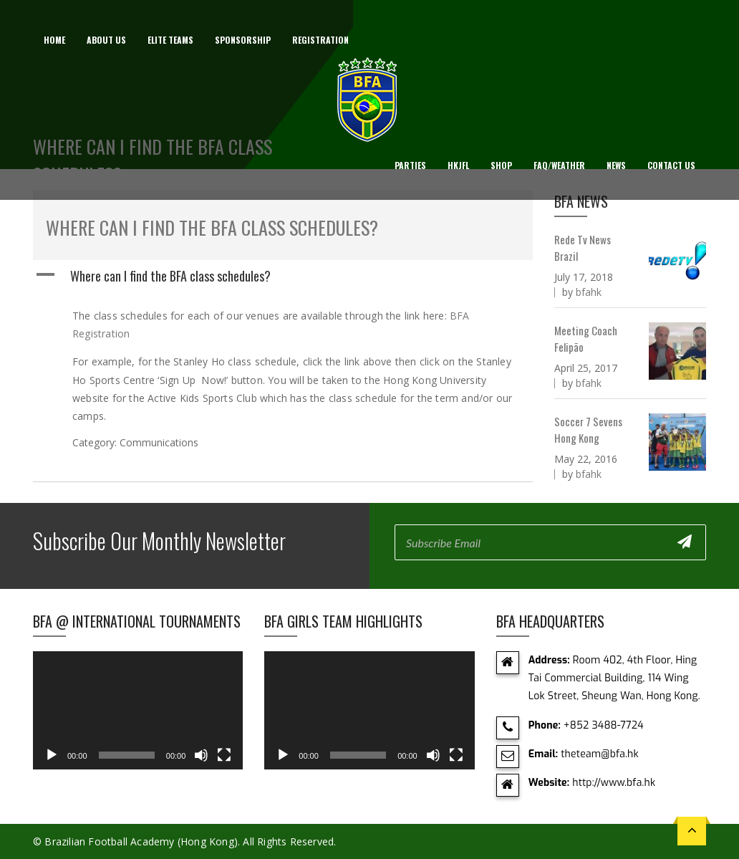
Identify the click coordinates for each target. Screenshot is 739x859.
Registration (320, 40)
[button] (283, 276)
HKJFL (458, 165)
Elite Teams (170, 40)
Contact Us (671, 165)
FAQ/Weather (559, 165)
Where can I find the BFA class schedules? (212, 227)
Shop (501, 165)
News (616, 165)
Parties (410, 165)
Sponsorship (243, 40)
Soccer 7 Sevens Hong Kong (588, 429)
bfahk (589, 292)
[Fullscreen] (224, 755)
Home (54, 40)
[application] (138, 710)
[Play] (51, 755)
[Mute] (201, 755)
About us (106, 40)
